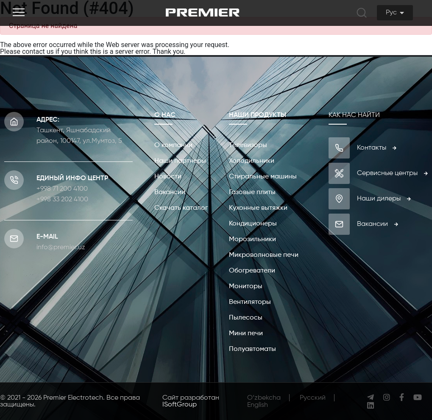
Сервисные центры (392, 173)
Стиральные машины (263, 176)
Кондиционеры (253, 223)
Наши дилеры (384, 198)
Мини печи (246, 333)
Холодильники (251, 161)
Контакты (376, 148)
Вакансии (169, 192)
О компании (173, 145)
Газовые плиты (252, 192)
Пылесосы (245, 317)
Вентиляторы (250, 302)
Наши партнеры (180, 161)
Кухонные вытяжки (258, 208)
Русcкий (313, 398)
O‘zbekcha (264, 398)
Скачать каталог (181, 208)
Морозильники (252, 239)
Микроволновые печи (263, 255)
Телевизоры (248, 145)
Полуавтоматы (252, 349)
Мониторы (245, 286)
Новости (167, 176)
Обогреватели (252, 270)
